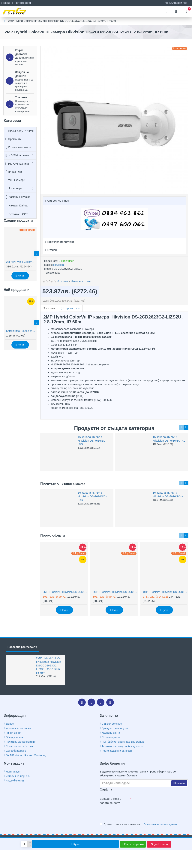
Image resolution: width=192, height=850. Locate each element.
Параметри (71, 308)
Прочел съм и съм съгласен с (138, 824)
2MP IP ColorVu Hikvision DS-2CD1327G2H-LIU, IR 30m (115, 591)
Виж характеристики (60, 241)
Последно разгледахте (22, 646)
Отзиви (52, 249)
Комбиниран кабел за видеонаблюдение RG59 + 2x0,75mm (21, 330)
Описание (49, 308)
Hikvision (58, 264)
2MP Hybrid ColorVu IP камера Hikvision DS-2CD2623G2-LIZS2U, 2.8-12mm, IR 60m (49, 665)
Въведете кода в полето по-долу (110, 801)
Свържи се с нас (58, 200)
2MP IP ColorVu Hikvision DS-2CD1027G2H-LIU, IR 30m (65, 591)
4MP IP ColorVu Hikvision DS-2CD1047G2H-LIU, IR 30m (165, 591)
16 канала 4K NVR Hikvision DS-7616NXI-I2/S (92, 440)
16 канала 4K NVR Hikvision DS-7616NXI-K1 (169, 438)
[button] (36, 253)
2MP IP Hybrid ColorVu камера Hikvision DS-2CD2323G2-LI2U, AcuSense (21, 261)
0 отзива (62, 281)
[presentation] (126, 813)
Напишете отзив (81, 281)
